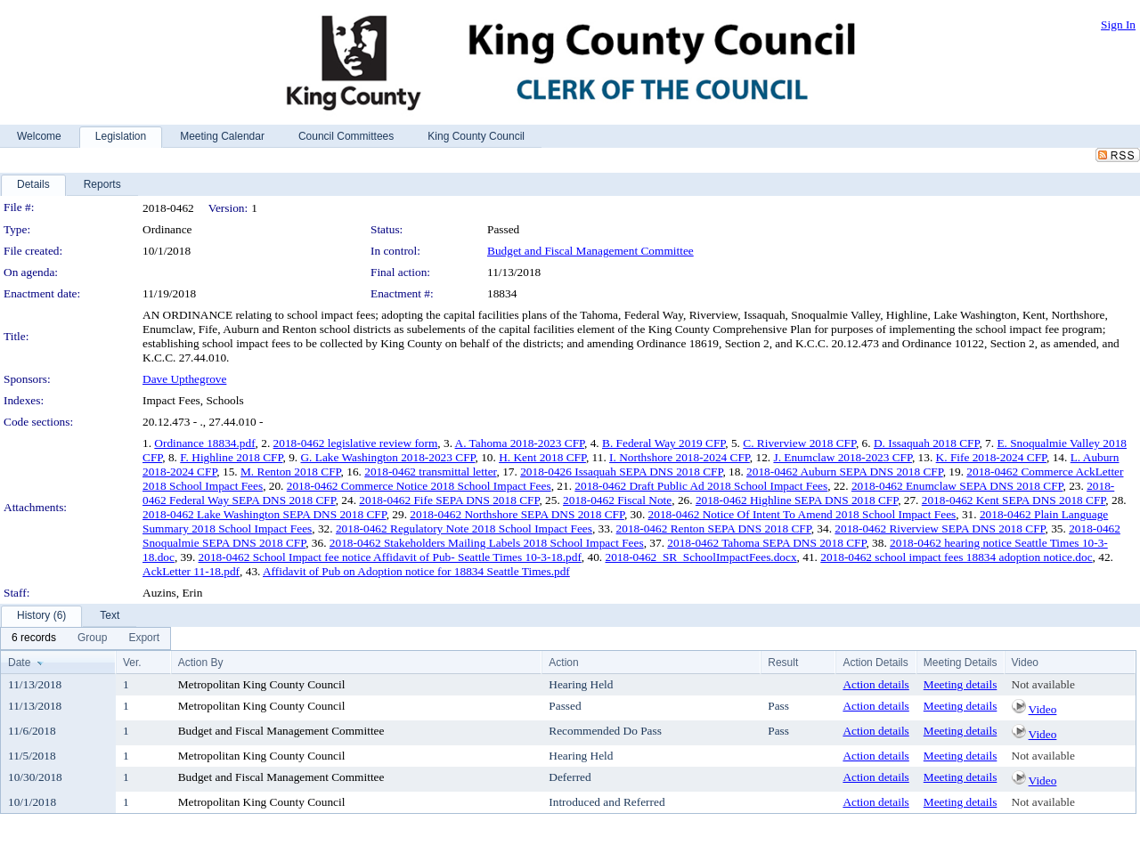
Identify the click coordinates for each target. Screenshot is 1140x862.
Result (783, 662)
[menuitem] (34, 638)
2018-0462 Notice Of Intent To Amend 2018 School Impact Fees (802, 514)
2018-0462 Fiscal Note (617, 500)
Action (563, 662)
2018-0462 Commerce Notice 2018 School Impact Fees (419, 485)
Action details (875, 684)
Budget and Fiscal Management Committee (590, 250)
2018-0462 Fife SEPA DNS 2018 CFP (449, 500)
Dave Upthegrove (184, 379)
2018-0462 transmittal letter (430, 471)
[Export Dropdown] (144, 638)
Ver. (132, 662)
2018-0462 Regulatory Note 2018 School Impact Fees (464, 528)
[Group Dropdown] (92, 638)
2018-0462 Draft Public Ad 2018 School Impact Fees (700, 485)
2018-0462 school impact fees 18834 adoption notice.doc (956, 557)
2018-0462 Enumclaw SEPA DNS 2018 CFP (957, 485)
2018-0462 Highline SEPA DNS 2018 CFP (797, 500)
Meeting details (961, 684)
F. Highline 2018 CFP (231, 457)
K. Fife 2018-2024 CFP (991, 457)
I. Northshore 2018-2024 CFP (679, 457)
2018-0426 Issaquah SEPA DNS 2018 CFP (621, 471)
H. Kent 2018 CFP (542, 457)
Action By (201, 662)
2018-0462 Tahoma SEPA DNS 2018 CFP (766, 542)
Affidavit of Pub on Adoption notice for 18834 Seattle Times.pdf (416, 571)
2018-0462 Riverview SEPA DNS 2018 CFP (940, 528)
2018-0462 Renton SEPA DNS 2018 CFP (713, 528)
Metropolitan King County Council (262, 684)
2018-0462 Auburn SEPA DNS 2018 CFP (844, 471)
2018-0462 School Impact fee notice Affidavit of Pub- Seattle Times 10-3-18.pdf (390, 557)
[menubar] (85, 638)
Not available (1043, 684)
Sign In (1118, 24)
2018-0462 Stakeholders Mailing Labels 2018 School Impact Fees (487, 542)
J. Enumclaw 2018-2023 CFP (842, 457)
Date (19, 662)
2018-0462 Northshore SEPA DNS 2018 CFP (517, 514)
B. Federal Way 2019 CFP (663, 443)
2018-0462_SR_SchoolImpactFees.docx (700, 557)
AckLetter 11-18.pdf (191, 571)
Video (1043, 709)
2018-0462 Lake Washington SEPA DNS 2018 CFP (264, 514)
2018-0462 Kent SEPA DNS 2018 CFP (1014, 500)
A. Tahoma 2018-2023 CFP (519, 443)
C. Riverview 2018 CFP (799, 443)
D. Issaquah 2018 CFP (926, 443)
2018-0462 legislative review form (355, 443)
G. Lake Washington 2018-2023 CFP (387, 457)
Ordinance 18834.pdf (204, 443)
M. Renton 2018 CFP (290, 471)
